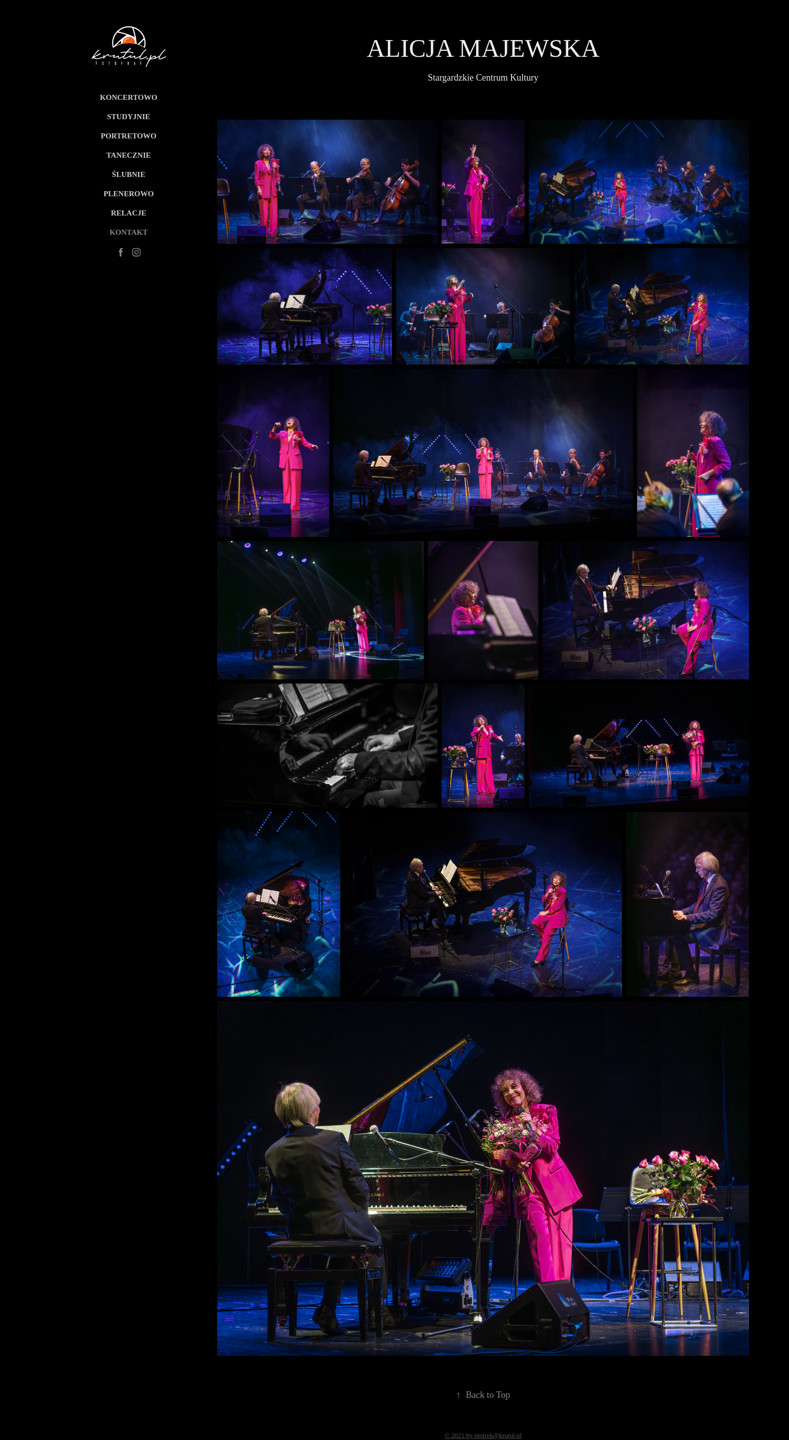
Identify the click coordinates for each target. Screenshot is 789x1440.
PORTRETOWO (128, 136)
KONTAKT (128, 232)
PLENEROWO (128, 194)
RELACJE (128, 213)
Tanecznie (128, 155)
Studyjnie (128, 117)
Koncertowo (128, 97)
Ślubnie (128, 174)
